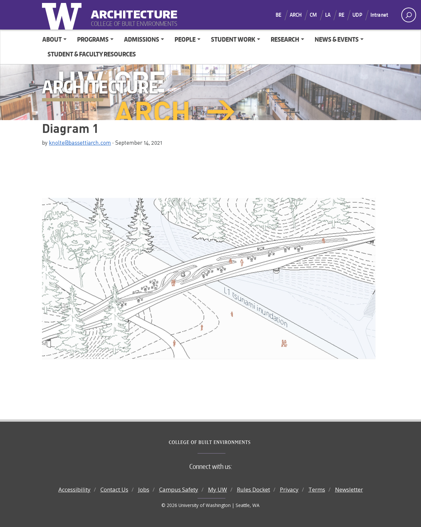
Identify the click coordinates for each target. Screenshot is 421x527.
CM (313, 14)
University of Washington (63, 15)
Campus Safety (178, 489)
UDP (357, 14)
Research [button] (285, 39)
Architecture (131, 10)
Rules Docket (253, 489)
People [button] (185, 39)
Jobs (143, 489)
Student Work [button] (233, 39)
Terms (316, 489)
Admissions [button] (141, 39)
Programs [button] (93, 39)
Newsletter (349, 489)
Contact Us (114, 489)
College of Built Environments (224, 442)
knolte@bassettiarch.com (80, 142)
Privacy (289, 489)
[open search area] (408, 15)
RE (341, 14)
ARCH (296, 14)
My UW (217, 489)
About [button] (52, 39)
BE (278, 14)
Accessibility (74, 489)
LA (327, 14)
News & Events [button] (337, 39)
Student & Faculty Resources (92, 54)
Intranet (379, 14)
